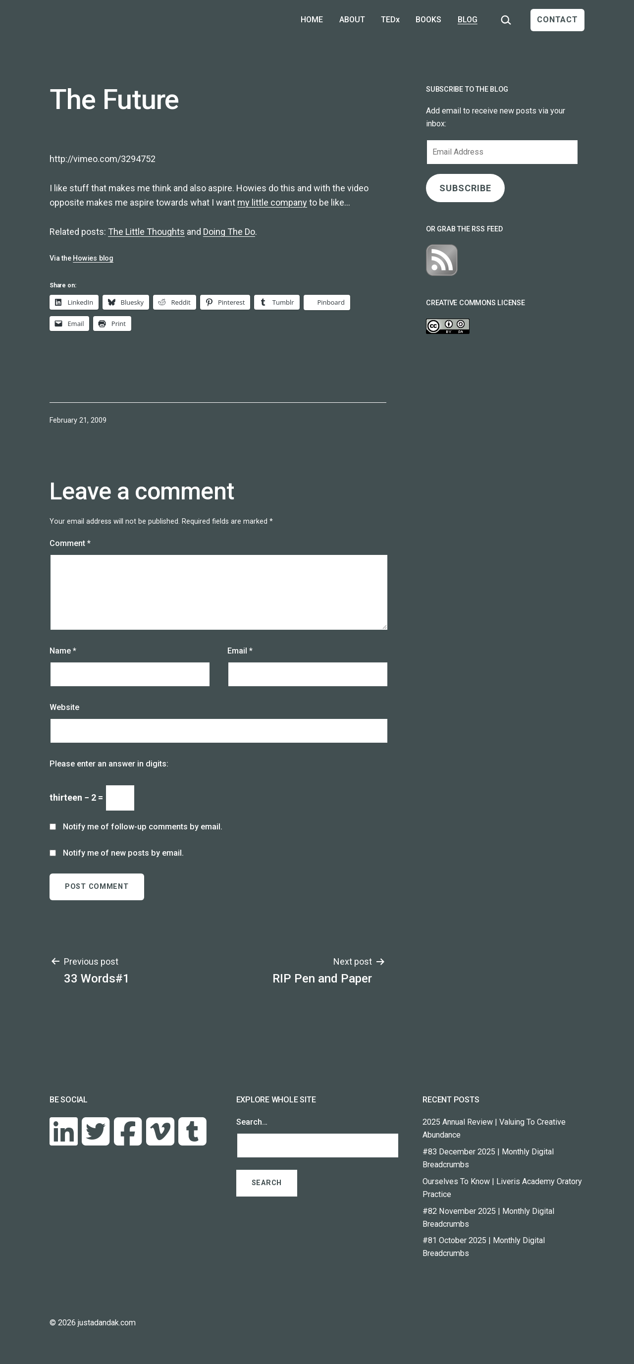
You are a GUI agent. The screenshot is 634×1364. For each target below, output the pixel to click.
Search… (251, 1122)
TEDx (390, 19)
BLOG (467, 19)
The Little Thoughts (146, 231)
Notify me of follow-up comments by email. (142, 826)
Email (240, 650)
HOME (312, 19)
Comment (70, 543)
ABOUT (352, 19)
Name (63, 650)
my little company (272, 202)
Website (64, 707)
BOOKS (428, 19)
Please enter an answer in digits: (109, 763)
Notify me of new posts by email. (123, 853)
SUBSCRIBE (465, 188)
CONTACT (557, 19)
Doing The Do (229, 231)
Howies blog (93, 258)
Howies (251, 188)
